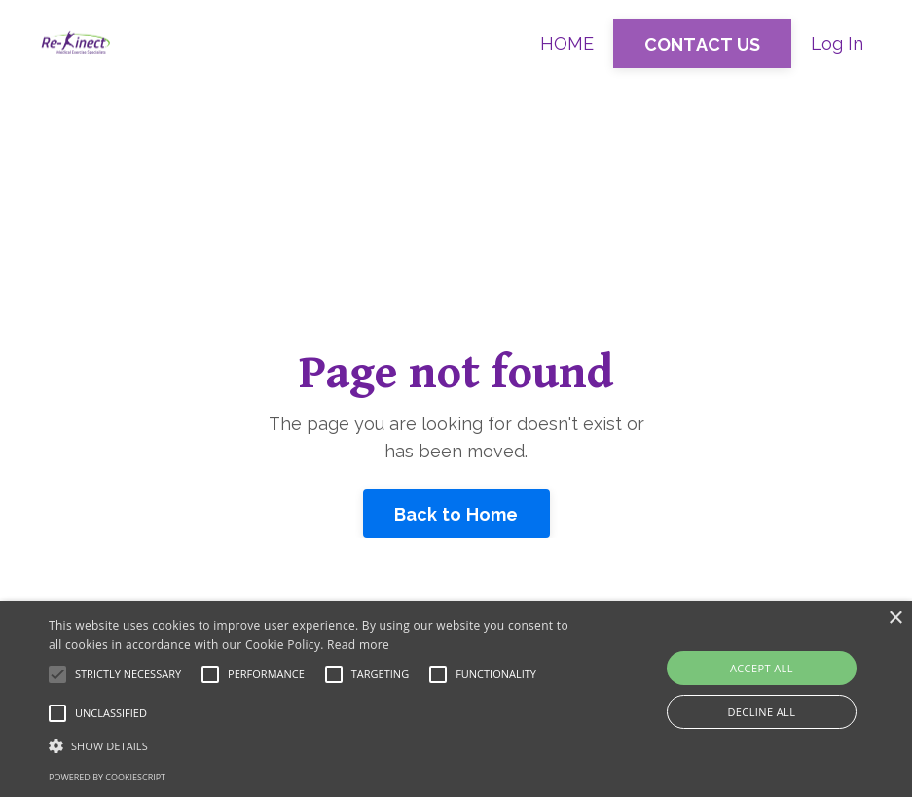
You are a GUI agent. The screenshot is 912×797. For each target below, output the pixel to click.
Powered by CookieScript (107, 777)
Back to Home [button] (456, 514)
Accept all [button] (761, 668)
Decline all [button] (761, 712)
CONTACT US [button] (702, 44)
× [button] (895, 618)
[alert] (456, 699)
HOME (567, 43)
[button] (313, 745)
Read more (358, 644)
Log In (837, 43)
